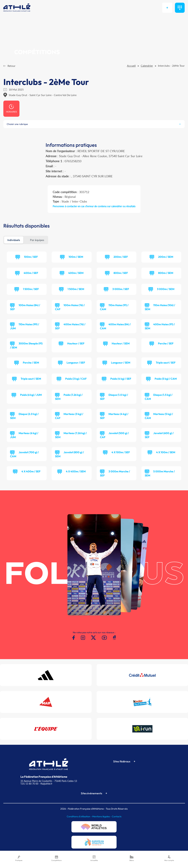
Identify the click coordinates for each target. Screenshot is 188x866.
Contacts (116, 816)
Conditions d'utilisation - (79, 816)
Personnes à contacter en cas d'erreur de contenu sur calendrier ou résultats (94, 206)
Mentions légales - (102, 816)
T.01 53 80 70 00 (29, 783)
